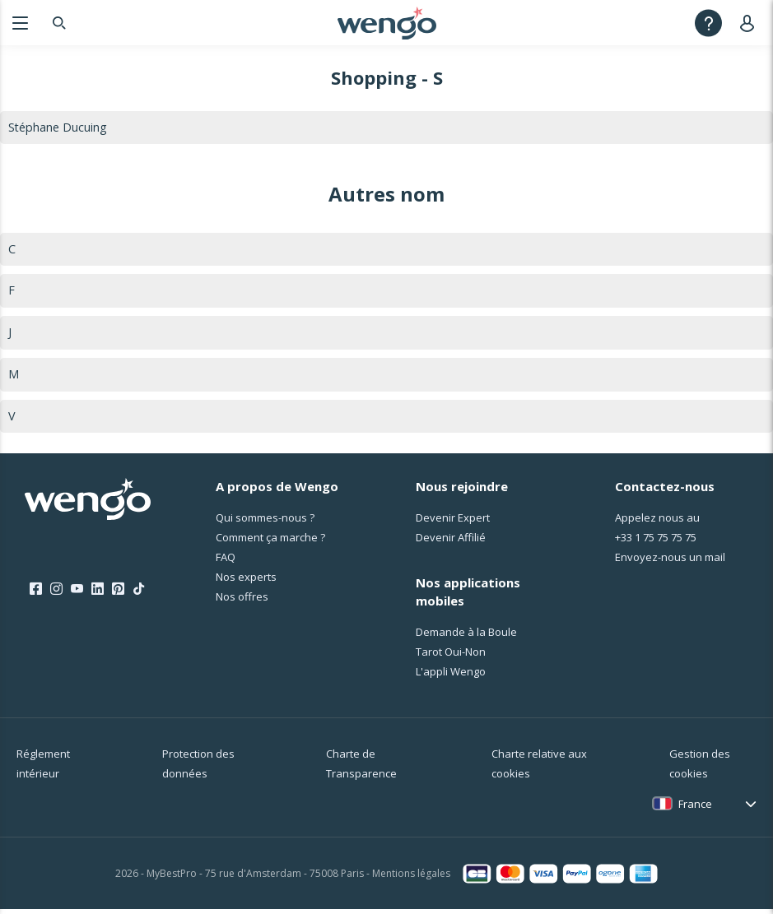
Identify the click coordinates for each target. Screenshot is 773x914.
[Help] (708, 22)
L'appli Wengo (451, 676)
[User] (750, 22)
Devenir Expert (453, 522)
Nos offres (242, 601)
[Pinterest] (118, 594)
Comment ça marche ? (270, 542)
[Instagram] (56, 594)
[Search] (59, 22)
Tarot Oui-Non (451, 656)
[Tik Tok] (139, 594)
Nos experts (246, 581)
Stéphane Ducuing (58, 127)
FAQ (225, 561)
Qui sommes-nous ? (265, 522)
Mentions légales (411, 878)
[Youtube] (77, 594)
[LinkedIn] (97, 594)
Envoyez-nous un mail (670, 561)
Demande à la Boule (466, 636)
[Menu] (20, 22)
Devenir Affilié (451, 542)
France (695, 808)
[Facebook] (36, 594)
